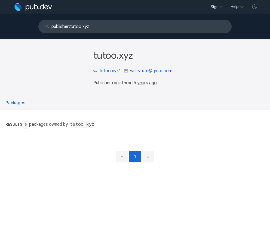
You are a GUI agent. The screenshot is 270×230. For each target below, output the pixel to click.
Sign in (217, 6)
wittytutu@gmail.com (151, 71)
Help (235, 6)
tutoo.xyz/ (109, 71)
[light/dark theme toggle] (254, 7)
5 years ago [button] (145, 83)
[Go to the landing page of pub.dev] (33, 7)
